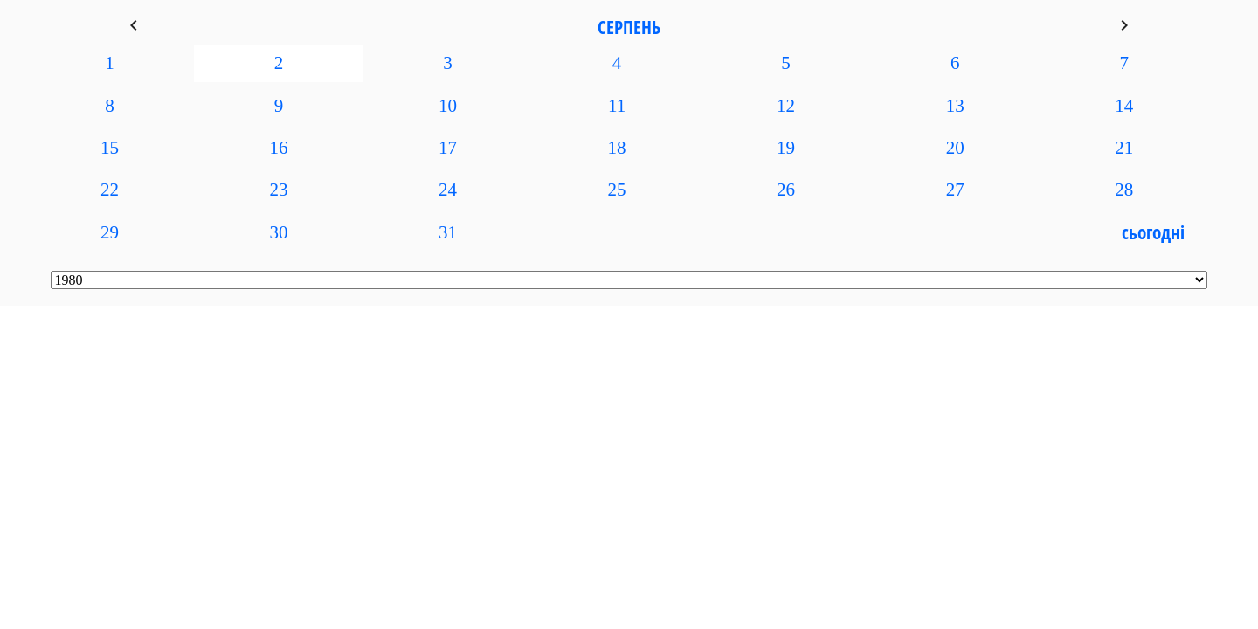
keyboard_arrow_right (1124, 25)
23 (279, 189)
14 (1124, 105)
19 (786, 147)
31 (448, 232)
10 (448, 105)
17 (448, 147)
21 (1124, 147)
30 (279, 232)
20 (955, 147)
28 (1124, 189)
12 (786, 105)
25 (617, 189)
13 (955, 105)
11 (617, 105)
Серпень (629, 27)
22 (109, 189)
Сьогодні (1153, 232)
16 (279, 147)
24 (448, 189)
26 (786, 189)
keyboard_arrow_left (133, 25)
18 (617, 147)
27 (955, 189)
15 (109, 147)
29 (109, 232)
